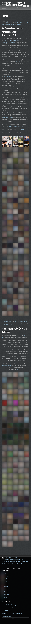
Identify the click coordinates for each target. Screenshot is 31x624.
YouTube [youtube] (5, 576)
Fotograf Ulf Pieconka (8, 22)
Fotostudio (11, 557)
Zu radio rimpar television (8, 619)
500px (4, 584)
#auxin (26, 22)
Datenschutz (11, 566)
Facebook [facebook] (5, 573)
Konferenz (22, 321)
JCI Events (19, 369)
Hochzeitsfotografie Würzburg (9, 607)
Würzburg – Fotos (6, 563)
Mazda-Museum (7, 117)
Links (22, 559)
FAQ (6, 557)
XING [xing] (4, 597)
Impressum (4, 566)
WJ (22, 22)
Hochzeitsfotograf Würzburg (12, 559)
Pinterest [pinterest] (5, 586)
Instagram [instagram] (5, 581)
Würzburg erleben (6, 616)
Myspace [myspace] (5, 594)
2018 (3, 24)
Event (16, 321)
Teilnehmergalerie (6, 365)
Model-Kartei (5, 610)
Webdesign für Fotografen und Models (12, 613)
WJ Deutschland (18, 24)
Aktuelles (17, 22)
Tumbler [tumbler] (5, 589)
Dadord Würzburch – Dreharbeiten (19, 561)
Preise (16, 557)
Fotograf (19, 323)
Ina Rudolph (7, 76)
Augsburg (6, 24)
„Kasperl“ (18, 61)
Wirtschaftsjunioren (6, 324)
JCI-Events (21, 129)
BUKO (10, 24)
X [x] (3, 592)
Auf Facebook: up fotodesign (9, 605)
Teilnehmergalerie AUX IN (16, 126)
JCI (20, 22)
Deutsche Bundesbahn (18, 563)
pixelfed (5, 578)
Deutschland (14, 323)
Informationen (5, 561)
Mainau (25, 323)
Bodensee (5, 323)
